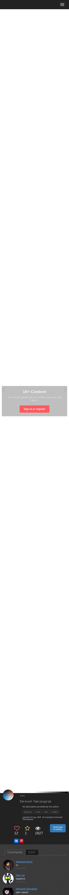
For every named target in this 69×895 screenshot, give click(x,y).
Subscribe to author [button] (58, 828)
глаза (38, 812)
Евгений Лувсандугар (35, 801)
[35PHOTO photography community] (17, 4)
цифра (55, 812)
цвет (46, 812)
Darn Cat (20, 875)
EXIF (32, 852)
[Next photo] (65, 389)
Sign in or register (34, 409)
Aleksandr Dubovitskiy (26, 889)
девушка (28, 812)
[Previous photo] (3, 389)
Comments (14, 852)
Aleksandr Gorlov (24, 862)
